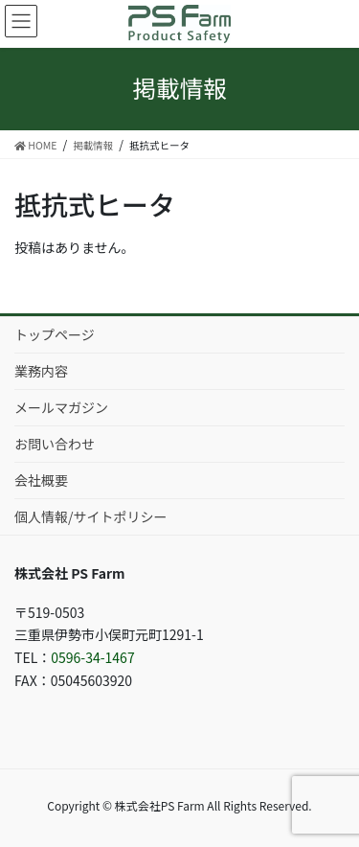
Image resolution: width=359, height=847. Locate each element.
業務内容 (41, 370)
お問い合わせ (54, 443)
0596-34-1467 (92, 657)
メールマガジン (61, 407)
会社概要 (41, 480)
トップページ (54, 334)
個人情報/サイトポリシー (91, 516)
